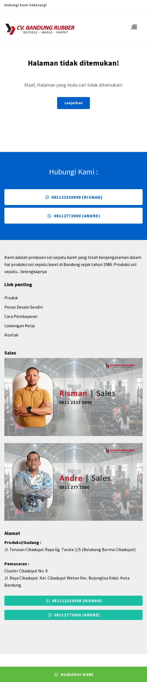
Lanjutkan (73, 102)
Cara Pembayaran (20, 316)
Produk (11, 297)
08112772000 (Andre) (73, 215)
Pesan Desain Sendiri (23, 307)
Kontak (11, 335)
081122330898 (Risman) (73, 197)
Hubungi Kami (73, 674)
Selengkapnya (33, 271)
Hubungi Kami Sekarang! (25, 5)
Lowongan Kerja (19, 325)
